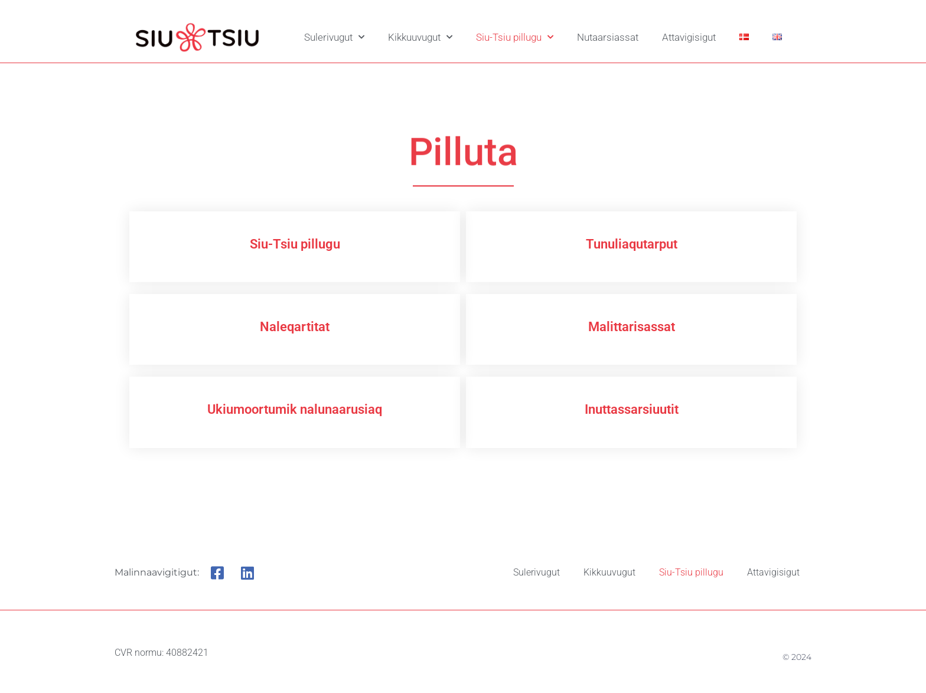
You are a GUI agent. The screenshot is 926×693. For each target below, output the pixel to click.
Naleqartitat (295, 326)
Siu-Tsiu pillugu (514, 37)
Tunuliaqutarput (631, 244)
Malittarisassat (631, 326)
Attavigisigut (689, 37)
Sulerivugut (334, 37)
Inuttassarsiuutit (632, 409)
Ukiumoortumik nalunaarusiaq (294, 409)
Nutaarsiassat (607, 37)
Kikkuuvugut (420, 37)
